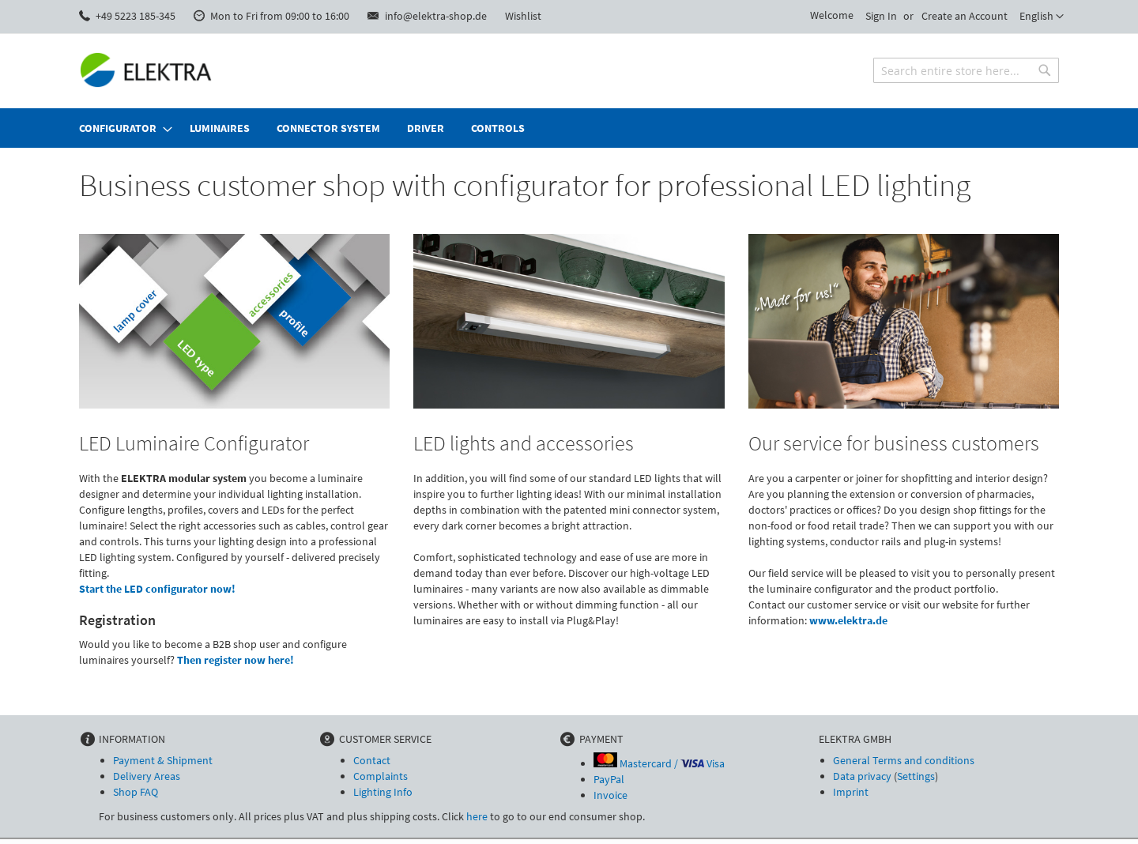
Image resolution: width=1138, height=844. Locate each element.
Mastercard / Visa (659, 763)
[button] (1041, 16)
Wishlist (523, 16)
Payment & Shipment (163, 760)
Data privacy (862, 776)
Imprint (851, 792)
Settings (916, 776)
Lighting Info (383, 792)
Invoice (610, 795)
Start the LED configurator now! (157, 589)
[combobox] (966, 70)
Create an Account (964, 16)
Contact (371, 760)
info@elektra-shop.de (436, 16)
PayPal (608, 779)
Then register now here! (235, 660)
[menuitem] (121, 128)
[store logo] (146, 70)
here (477, 816)
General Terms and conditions (903, 760)
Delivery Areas (146, 776)
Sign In (881, 16)
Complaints (380, 776)
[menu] (569, 128)
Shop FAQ (135, 792)
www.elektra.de (848, 620)
